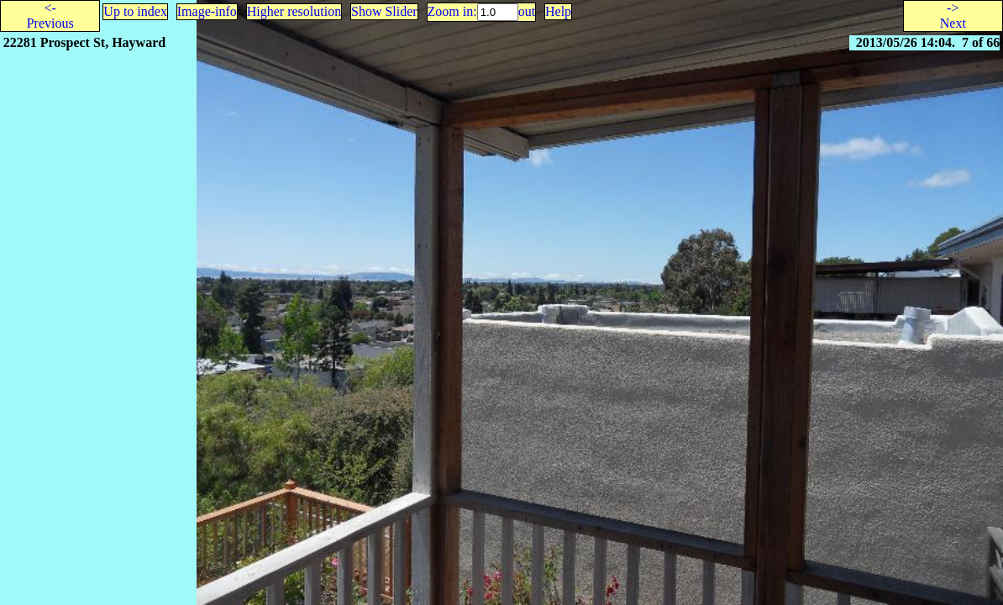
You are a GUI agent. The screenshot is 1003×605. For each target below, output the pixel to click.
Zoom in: (452, 11)
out (526, 11)
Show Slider (384, 11)
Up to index (135, 11)
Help (558, 11)
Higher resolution (294, 11)
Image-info (207, 11)
